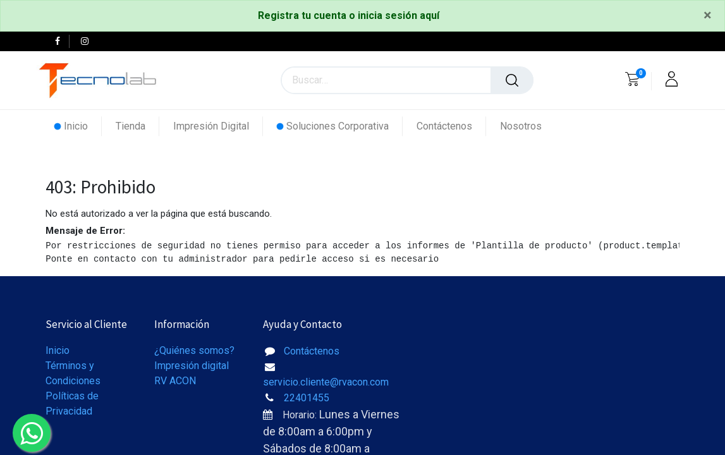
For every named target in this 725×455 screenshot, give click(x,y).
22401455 (306, 398)
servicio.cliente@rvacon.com (326, 382)
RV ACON (175, 381)
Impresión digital (191, 366)
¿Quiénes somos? (194, 350)
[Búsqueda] (511, 80)
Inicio (58, 350)
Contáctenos (311, 351)
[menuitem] (78, 126)
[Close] (707, 16)
